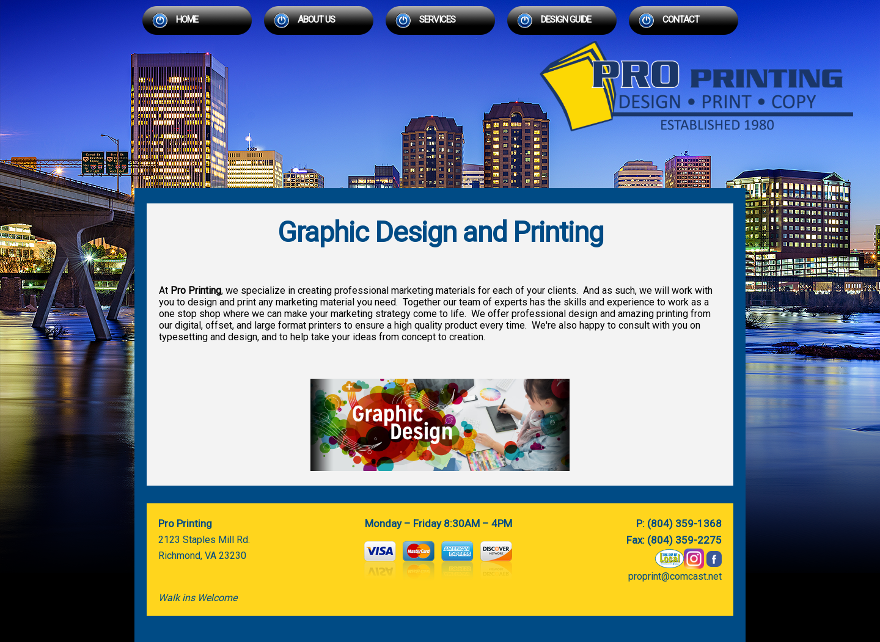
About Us (316, 19)
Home (187, 19)
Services (437, 19)
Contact (680, 19)
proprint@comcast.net (675, 576)
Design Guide (566, 19)
